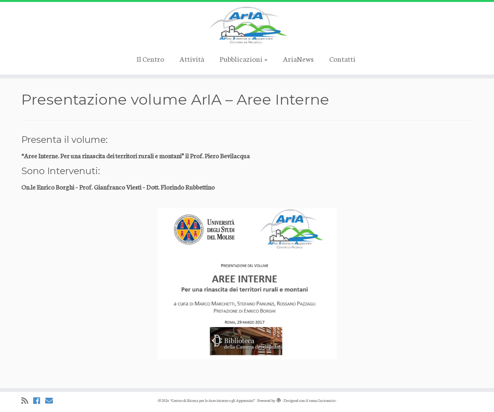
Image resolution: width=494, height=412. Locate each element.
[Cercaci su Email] (51, 401)
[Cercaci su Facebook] (39, 401)
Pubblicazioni (243, 58)
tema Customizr (322, 400)
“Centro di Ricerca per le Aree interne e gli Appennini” (212, 400)
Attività (191, 58)
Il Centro (150, 58)
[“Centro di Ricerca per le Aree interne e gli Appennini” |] (247, 25)
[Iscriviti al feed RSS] (27, 401)
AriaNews (298, 58)
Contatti (342, 58)
